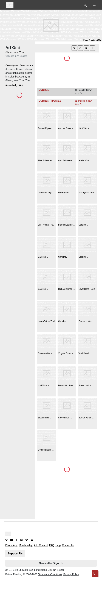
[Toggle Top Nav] (86, 5)
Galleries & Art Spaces (16, 56)
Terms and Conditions (50, 574)
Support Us (15, 553)
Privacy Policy (71, 574)
